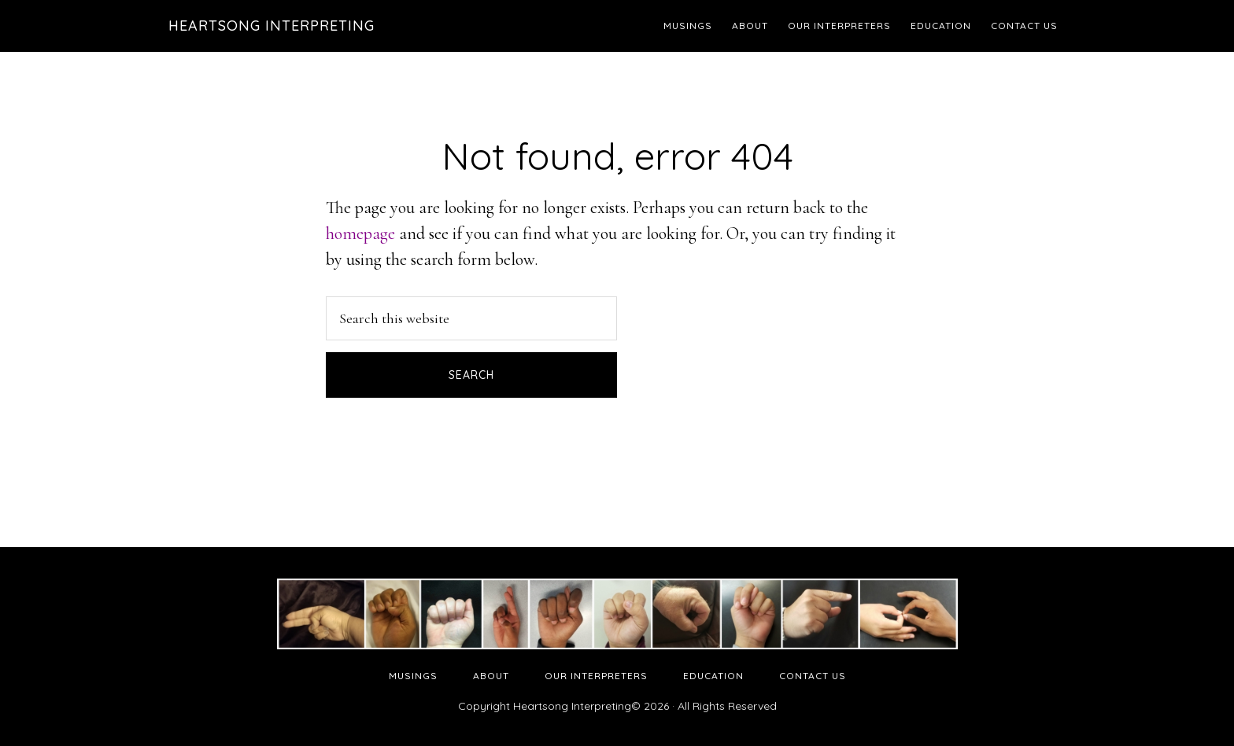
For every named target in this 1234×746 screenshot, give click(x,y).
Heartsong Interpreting (271, 26)
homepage (360, 233)
